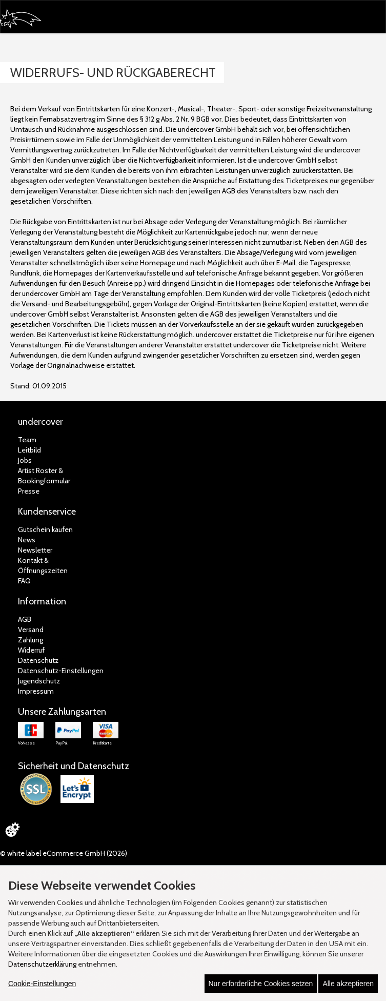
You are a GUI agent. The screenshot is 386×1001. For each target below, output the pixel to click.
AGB (24, 619)
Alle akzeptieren (348, 983)
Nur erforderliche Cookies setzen (261, 983)
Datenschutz (38, 660)
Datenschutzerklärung (42, 964)
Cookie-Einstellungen (42, 983)
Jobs (25, 460)
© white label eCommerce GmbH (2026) (63, 853)
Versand (31, 629)
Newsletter (35, 550)
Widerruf (31, 650)
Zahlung (30, 639)
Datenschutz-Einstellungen (61, 670)
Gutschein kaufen (45, 529)
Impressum (36, 691)
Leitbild (29, 450)
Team (27, 439)
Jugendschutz (39, 680)
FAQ (24, 580)
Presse (28, 491)
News (26, 539)
